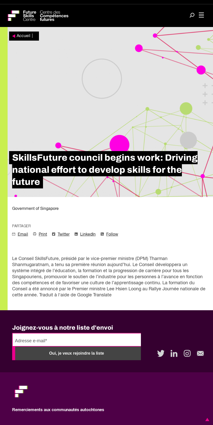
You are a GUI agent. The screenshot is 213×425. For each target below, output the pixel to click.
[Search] (192, 15)
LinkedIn (88, 235)
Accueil (23, 36)
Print (43, 235)
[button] (206, 419)
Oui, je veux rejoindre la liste (76, 353)
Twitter (64, 235)
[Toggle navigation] (201, 15)
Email (23, 235)
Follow (112, 235)
